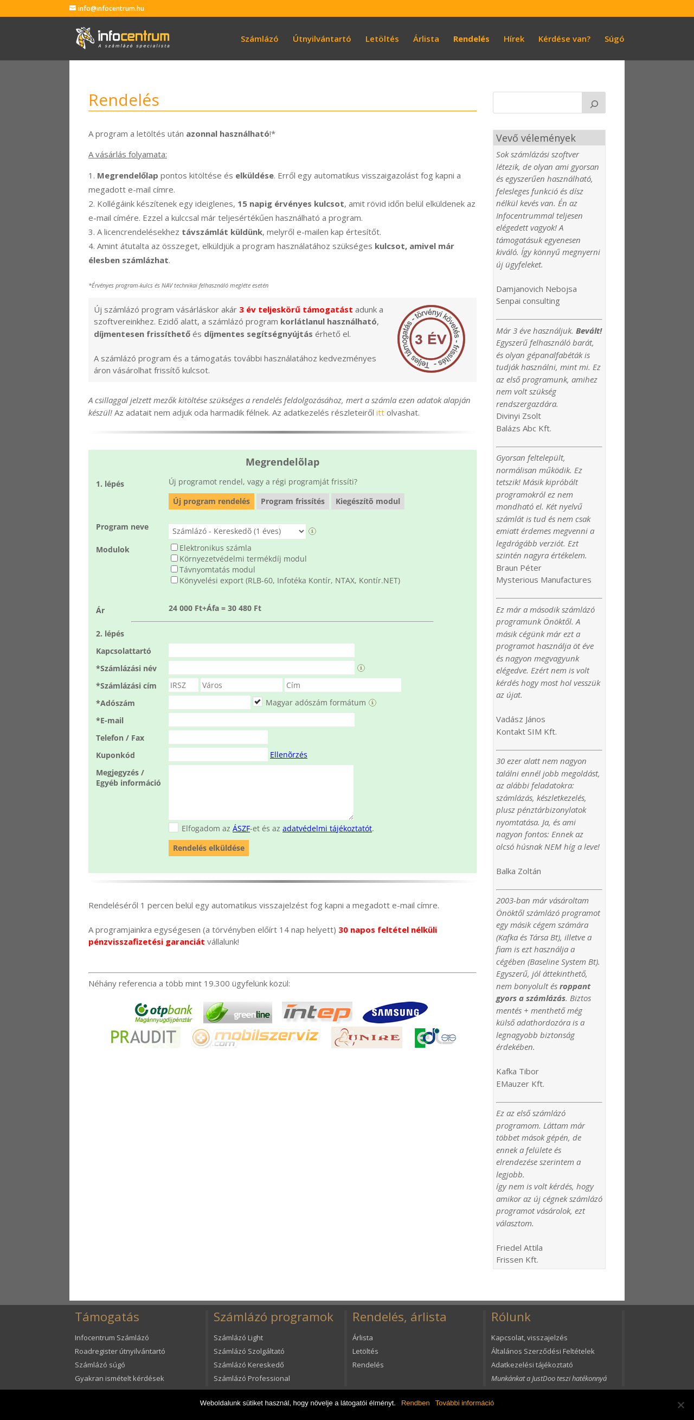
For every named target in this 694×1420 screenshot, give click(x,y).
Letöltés (382, 39)
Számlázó (260, 39)
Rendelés (471, 39)
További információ (464, 1403)
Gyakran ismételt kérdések (119, 1378)
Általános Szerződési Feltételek (543, 1351)
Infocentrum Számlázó (112, 1337)
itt (380, 412)
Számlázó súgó (100, 1365)
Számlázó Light (238, 1337)
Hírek (514, 39)
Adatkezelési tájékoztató (532, 1365)
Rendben (415, 1403)
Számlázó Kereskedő (249, 1365)
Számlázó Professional (252, 1378)
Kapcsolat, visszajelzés (529, 1337)
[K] (594, 102)
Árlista (426, 39)
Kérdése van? (564, 39)
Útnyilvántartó (322, 39)
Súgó (615, 39)
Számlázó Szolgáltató (249, 1351)
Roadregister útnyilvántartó (120, 1351)
